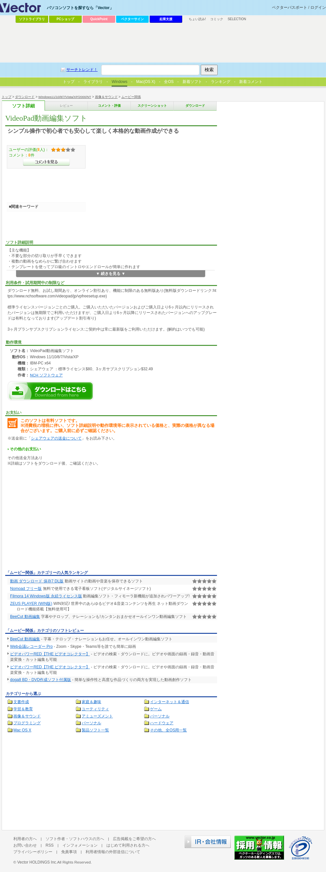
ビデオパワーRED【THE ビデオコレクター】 (50, 654)
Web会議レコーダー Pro (31, 646)
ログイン (318, 7)
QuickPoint (99, 19)
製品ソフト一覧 (95, 730)
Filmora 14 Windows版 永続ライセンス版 (46, 596)
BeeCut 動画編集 (25, 616)
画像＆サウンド (106, 97)
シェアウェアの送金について (56, 438)
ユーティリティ (95, 709)
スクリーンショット (152, 105)
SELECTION (237, 19)
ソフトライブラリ (32, 19)
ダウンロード (24, 97)
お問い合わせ (25, 845)
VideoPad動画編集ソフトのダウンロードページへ (50, 391)
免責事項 (69, 852)
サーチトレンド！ (82, 69)
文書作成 (21, 702)
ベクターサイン (132, 19)
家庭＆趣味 (91, 702)
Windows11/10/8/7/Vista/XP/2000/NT (64, 97)
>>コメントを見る (46, 162)
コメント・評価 (109, 105)
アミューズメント (97, 716)
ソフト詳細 (23, 105)
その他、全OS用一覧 (168, 730)
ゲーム (156, 709)
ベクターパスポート (289, 7)
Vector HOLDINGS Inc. (37, 862)
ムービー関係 (131, 97)
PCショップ (65, 19)
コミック (216, 19)
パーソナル (160, 716)
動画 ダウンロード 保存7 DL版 (36, 581)
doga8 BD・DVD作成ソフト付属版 (40, 679)
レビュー (66, 105)
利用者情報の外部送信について (113, 852)
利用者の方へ (25, 839)
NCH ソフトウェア (46, 375)
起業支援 (165, 19)
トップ (6, 97)
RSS (50, 845)
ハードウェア (161, 723)
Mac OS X (22, 730)
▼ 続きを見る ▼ (111, 273)
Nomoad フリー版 (26, 588)
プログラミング (27, 723)
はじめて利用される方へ (127, 845)
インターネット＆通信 (169, 702)
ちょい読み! (197, 19)
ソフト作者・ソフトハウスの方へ (75, 839)
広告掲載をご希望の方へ (134, 839)
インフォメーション (80, 845)
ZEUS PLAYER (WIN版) (31, 603)
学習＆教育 (23, 709)
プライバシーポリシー (32, 852)
